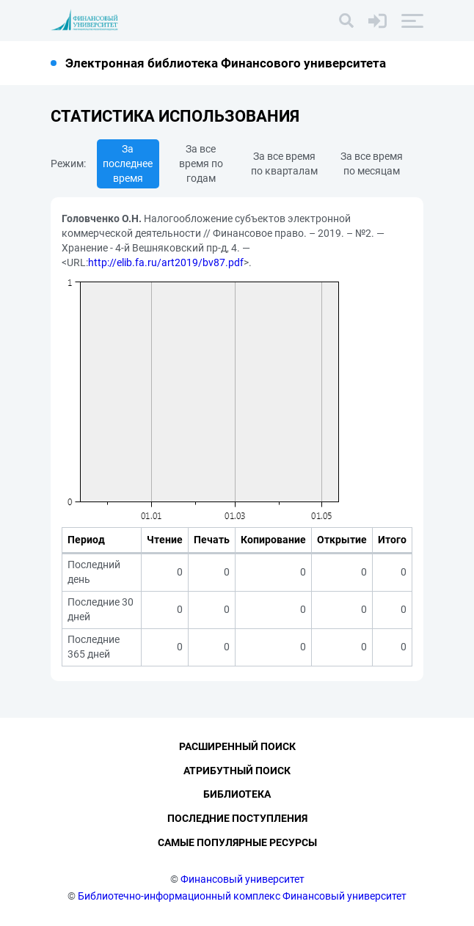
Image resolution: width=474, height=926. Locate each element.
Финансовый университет (243, 879)
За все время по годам (201, 163)
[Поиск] (346, 20)
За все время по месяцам (371, 163)
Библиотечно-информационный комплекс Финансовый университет (242, 896)
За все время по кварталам (284, 163)
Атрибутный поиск (237, 770)
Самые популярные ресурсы (237, 842)
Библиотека (237, 795)
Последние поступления (237, 819)
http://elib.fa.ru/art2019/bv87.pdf (166, 262)
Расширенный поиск (237, 746)
